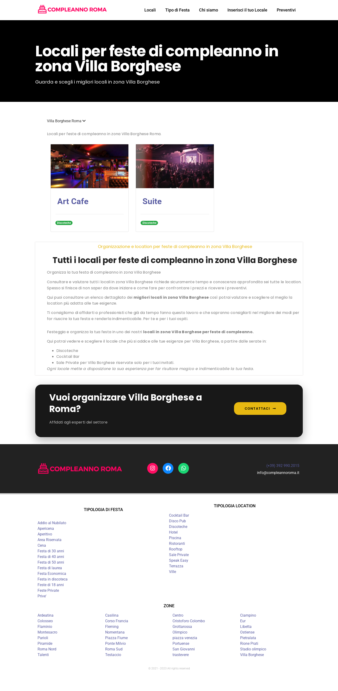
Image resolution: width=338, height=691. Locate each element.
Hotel (173, 532)
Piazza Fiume (116, 638)
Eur (243, 621)
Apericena (46, 528)
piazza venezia (185, 638)
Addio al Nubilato (52, 523)
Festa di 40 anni (51, 556)
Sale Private (179, 555)
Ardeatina (46, 615)
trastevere (181, 655)
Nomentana (115, 632)
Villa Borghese (252, 655)
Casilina (112, 615)
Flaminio (45, 626)
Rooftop (175, 549)
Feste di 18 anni (51, 585)
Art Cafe (72, 201)
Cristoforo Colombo (189, 621)
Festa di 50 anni (51, 562)
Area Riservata (49, 540)
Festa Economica (52, 573)
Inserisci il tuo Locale (247, 10)
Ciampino (248, 615)
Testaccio (113, 655)
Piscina (175, 538)
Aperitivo (45, 534)
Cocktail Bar (179, 515)
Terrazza (176, 566)
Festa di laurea (50, 568)
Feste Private (48, 590)
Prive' (42, 596)
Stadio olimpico (253, 649)
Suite (152, 201)
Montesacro (47, 632)
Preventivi (286, 10)
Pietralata (248, 638)
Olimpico (180, 632)
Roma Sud (114, 649)
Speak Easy (178, 560)
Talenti (43, 655)
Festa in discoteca (53, 579)
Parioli (43, 638)
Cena (42, 545)
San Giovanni (184, 649)
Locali (150, 10)
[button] (175, 121)
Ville (172, 571)
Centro (178, 615)
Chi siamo (208, 10)
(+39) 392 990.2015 (282, 465)
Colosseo (45, 621)
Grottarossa (182, 626)
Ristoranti (177, 543)
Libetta (246, 626)
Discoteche (178, 526)
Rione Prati (249, 643)
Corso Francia (116, 621)
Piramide (45, 643)
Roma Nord (47, 649)
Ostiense (247, 632)
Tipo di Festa (177, 10)
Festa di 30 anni (51, 551)
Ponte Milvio (115, 643)
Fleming (112, 626)
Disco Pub (177, 521)
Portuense (181, 643)
